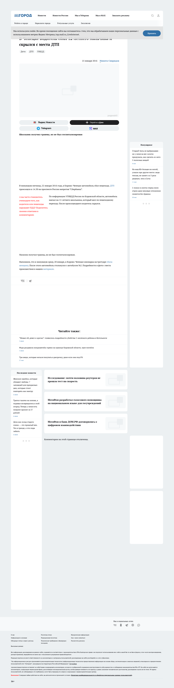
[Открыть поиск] (152, 15)
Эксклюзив (85, 23)
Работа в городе (21, 23)
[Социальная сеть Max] (94, 128)
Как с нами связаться (78, 638)
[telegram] (31, 281)
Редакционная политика (49, 638)
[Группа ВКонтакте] (115, 625)
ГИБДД (40, 51)
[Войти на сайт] (158, 15)
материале (48, 269)
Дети (23, 51)
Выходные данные (17, 646)
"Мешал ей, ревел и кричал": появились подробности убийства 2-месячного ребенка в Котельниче (69, 340)
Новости (42, 15)
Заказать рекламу (120, 15)
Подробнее (73, 664)
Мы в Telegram (82, 15)
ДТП (31, 51)
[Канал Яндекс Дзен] (94, 122)
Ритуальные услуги (65, 23)
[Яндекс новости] (44, 122)
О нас (13, 635)
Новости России (60, 15)
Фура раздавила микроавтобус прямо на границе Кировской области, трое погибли (69, 349)
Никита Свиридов (109, 60)
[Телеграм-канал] (44, 128)
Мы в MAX (101, 15)
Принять (152, 33)
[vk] (23, 281)
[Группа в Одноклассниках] (121, 625)
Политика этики (46, 635)
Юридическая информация (80, 635)
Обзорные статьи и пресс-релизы (22, 641)
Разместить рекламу (78, 641)
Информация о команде (19, 638)
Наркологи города (43, 23)
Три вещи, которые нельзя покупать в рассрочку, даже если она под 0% (69, 359)
